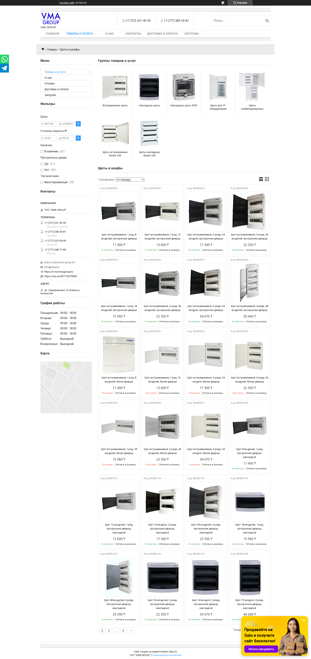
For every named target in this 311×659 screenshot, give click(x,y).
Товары (52, 49)
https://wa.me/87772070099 (60, 276)
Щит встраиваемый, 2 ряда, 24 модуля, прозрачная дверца (206, 236)
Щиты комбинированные (252, 107)
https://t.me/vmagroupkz (58, 271)
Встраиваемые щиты (115, 105)
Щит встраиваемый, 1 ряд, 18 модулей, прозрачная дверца (119, 308)
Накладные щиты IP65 (183, 105)
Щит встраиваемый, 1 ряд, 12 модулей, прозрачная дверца (162, 236)
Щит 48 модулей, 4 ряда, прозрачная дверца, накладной (119, 604)
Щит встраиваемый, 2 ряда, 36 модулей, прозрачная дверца (162, 308)
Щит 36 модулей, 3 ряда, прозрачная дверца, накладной (206, 528)
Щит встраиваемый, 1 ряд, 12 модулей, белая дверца (162, 379)
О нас (109, 33)
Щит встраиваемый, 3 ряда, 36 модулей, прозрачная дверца (249, 236)
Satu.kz (173, 651)
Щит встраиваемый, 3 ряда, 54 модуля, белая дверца (206, 451)
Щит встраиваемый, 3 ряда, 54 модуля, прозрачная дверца (206, 308)
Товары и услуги (79, 33)
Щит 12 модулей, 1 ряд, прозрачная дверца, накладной (119, 528)
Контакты (133, 33)
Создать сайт (66, 2)
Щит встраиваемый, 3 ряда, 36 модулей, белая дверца (249, 379)
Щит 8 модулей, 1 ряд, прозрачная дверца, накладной (249, 453)
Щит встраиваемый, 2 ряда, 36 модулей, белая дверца (162, 451)
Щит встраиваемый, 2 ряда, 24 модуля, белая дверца (206, 379)
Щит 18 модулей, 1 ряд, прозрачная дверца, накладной (249, 528)
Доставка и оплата (162, 33)
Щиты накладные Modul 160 (149, 154)
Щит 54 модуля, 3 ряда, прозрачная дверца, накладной (206, 604)
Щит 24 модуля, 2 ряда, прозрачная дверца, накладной (162, 528)
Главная (52, 33)
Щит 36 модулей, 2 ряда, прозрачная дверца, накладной (162, 604)
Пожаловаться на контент (166, 655)
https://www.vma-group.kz (59, 262)
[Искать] (267, 21)
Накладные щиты (149, 105)
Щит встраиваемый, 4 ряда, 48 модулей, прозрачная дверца (249, 308)
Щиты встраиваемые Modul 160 (115, 154)
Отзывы (50, 83)
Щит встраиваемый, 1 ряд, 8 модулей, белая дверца (119, 379)
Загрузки (191, 33)
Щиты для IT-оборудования (218, 107)
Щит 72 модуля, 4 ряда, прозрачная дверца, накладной (249, 604)
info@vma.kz (51, 267)
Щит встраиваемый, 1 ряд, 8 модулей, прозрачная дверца (119, 236)
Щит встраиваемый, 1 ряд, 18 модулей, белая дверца (119, 451)
